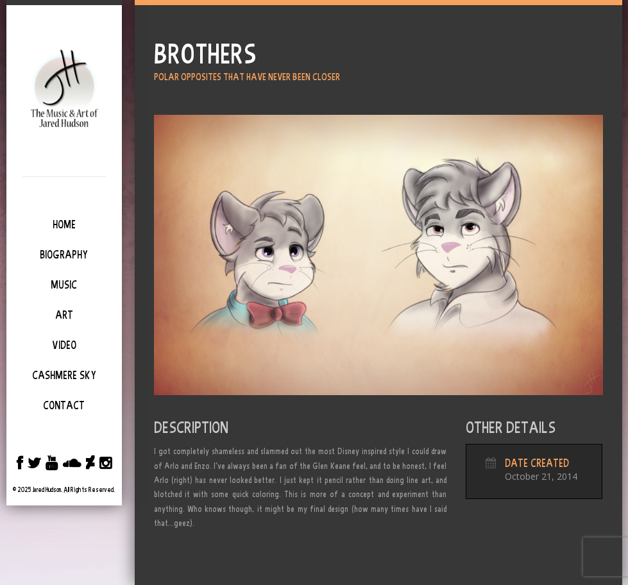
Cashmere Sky (64, 375)
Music (64, 284)
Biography (64, 254)
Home (64, 224)
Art (64, 315)
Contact (64, 405)
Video (64, 345)
